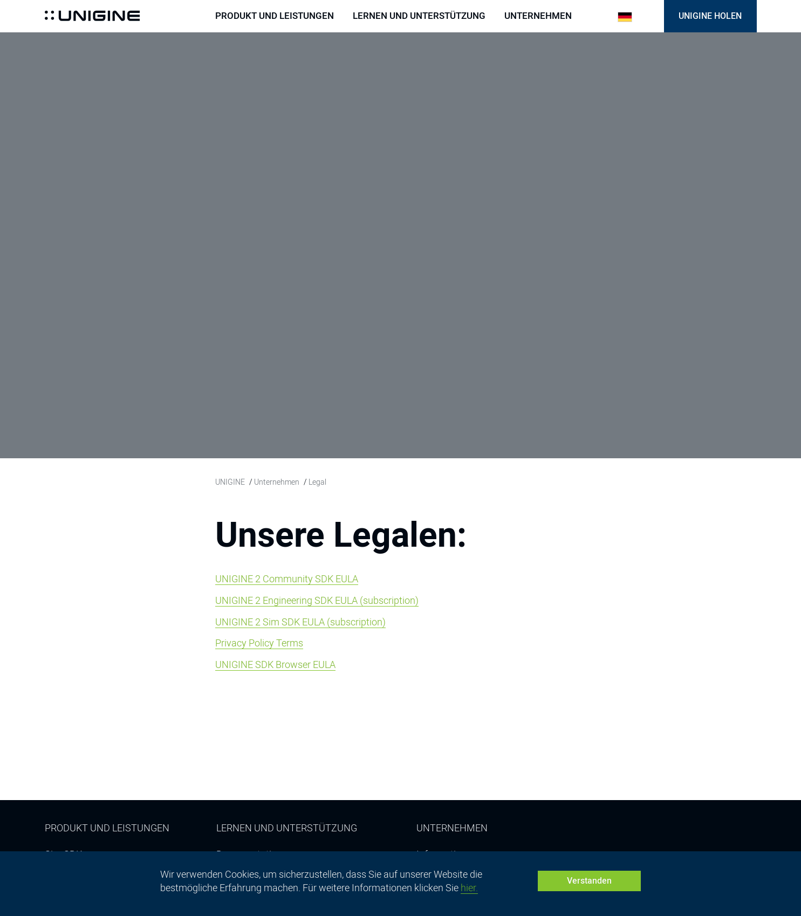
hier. (469, 887)
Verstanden (589, 881)
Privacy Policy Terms (259, 643)
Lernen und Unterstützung (419, 16)
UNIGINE (230, 482)
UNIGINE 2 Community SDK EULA (286, 578)
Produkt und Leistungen (274, 16)
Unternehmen (538, 16)
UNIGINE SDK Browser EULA (275, 664)
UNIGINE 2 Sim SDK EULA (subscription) (300, 622)
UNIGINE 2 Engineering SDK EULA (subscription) (317, 600)
